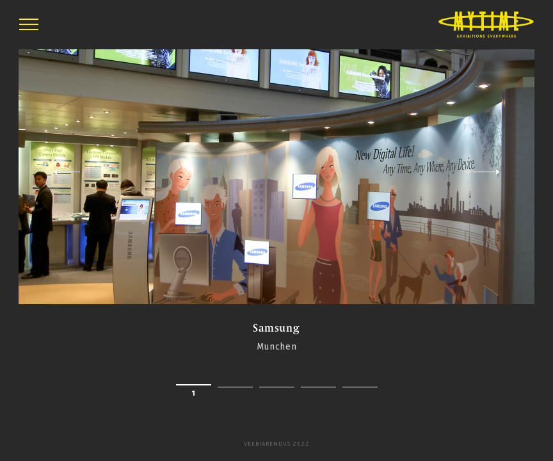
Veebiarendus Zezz (277, 444)
